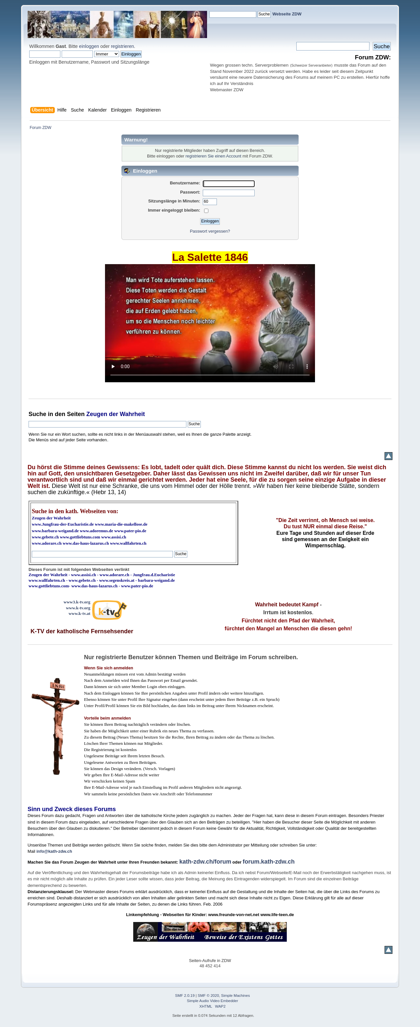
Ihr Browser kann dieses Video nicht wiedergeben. (210, 323)
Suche (37, 414)
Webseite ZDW (287, 13)
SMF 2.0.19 (185, 995)
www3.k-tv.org (77, 601)
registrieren (122, 46)
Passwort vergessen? (210, 231)
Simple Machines (235, 995)
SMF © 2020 (208, 995)
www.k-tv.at (79, 613)
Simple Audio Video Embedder (212, 1001)
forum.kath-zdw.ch (269, 861)
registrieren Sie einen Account (213, 156)
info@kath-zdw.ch (54, 851)
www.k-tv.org (78, 607)
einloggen (89, 46)
